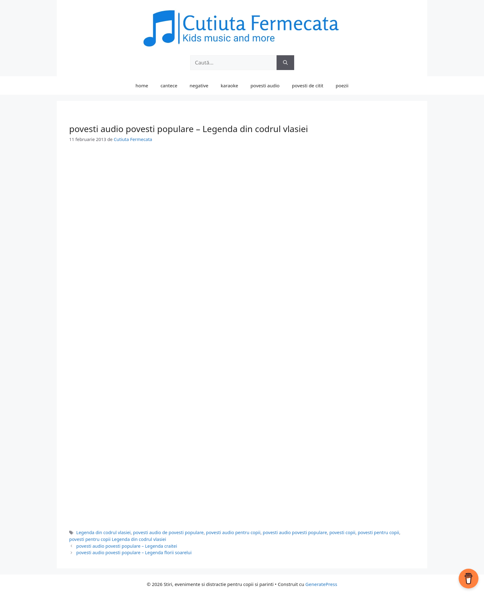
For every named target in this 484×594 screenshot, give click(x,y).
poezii (342, 85)
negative (199, 85)
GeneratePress (321, 584)
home (142, 85)
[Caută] (285, 62)
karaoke (229, 85)
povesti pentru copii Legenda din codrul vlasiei (117, 539)
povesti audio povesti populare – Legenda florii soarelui (134, 552)
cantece (169, 85)
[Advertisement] (242, 196)
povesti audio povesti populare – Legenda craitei (126, 546)
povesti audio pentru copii (233, 532)
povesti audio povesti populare (295, 532)
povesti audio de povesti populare (168, 532)
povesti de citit (307, 85)
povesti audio (264, 85)
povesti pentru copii (378, 532)
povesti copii (342, 532)
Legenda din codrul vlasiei (103, 532)
